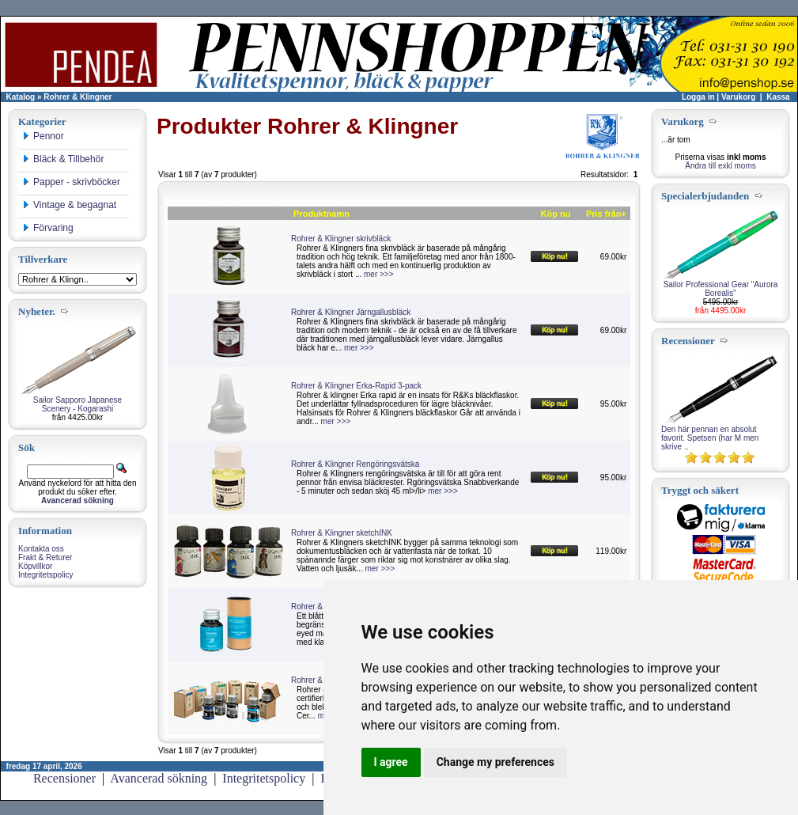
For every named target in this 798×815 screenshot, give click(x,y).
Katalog (21, 97)
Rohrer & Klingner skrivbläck (341, 238)
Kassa (777, 97)
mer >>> (379, 274)
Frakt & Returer (45, 557)
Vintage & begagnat (69, 204)
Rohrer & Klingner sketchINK (341, 533)
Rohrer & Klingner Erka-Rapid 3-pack (356, 385)
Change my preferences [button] (495, 762)
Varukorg (738, 97)
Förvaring (48, 227)
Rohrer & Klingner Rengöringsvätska (355, 464)
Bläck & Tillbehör (63, 159)
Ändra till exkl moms (720, 165)
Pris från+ (606, 213)
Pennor (43, 136)
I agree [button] (391, 762)
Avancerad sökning (158, 778)
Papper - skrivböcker (71, 182)
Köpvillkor (35, 566)
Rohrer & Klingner (77, 97)
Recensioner (64, 778)
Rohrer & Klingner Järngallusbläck (350, 312)
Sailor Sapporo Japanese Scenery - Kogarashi (77, 404)
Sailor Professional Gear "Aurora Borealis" (721, 289)
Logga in (698, 97)
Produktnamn (321, 213)
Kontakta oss (41, 548)
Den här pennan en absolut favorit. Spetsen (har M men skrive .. (709, 438)
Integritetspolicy (45, 574)
